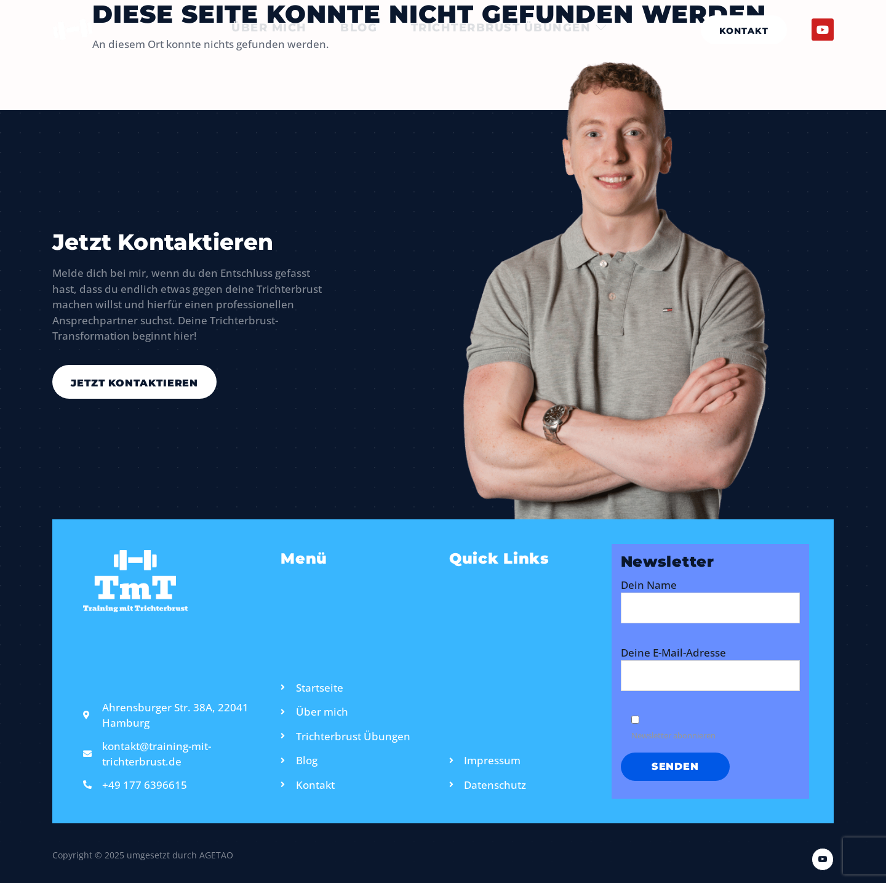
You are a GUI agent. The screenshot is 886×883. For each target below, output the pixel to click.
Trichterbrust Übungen (512, 29)
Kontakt (743, 30)
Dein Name (710, 607)
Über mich (266, 29)
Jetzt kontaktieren (135, 383)
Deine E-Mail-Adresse (710, 674)
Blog (358, 29)
